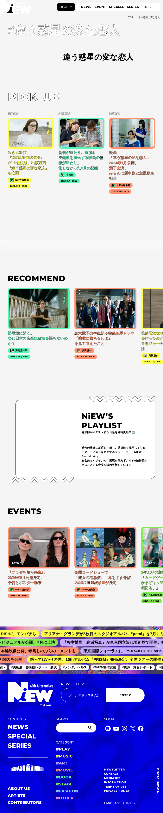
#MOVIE (64, 770)
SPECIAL (116, 7)
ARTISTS (17, 795)
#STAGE (64, 784)
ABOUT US (19, 788)
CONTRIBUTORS (25, 802)
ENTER (125, 695)
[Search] (76, 727)
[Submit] (90, 727)
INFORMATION (115, 782)
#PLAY (63, 749)
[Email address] (83, 695)
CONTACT (111, 774)
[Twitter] (132, 729)
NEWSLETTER (72, 684)
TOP (130, 17)
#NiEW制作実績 (126, 667)
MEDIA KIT (112, 778)
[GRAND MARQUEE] (28, 767)
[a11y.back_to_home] (16, 8)
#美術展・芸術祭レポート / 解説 (56, 667)
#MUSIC (64, 756)
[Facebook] (141, 729)
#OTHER (65, 798)
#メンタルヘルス (97, 667)
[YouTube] (116, 729)
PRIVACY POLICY (117, 791)
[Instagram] (124, 729)
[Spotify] (108, 729)
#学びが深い (18, 667)
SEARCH (63, 719)
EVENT (100, 7)
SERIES (133, 7)
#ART (62, 763)
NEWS (86, 7)
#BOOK (64, 777)
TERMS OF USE (115, 786)
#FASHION (67, 791)
